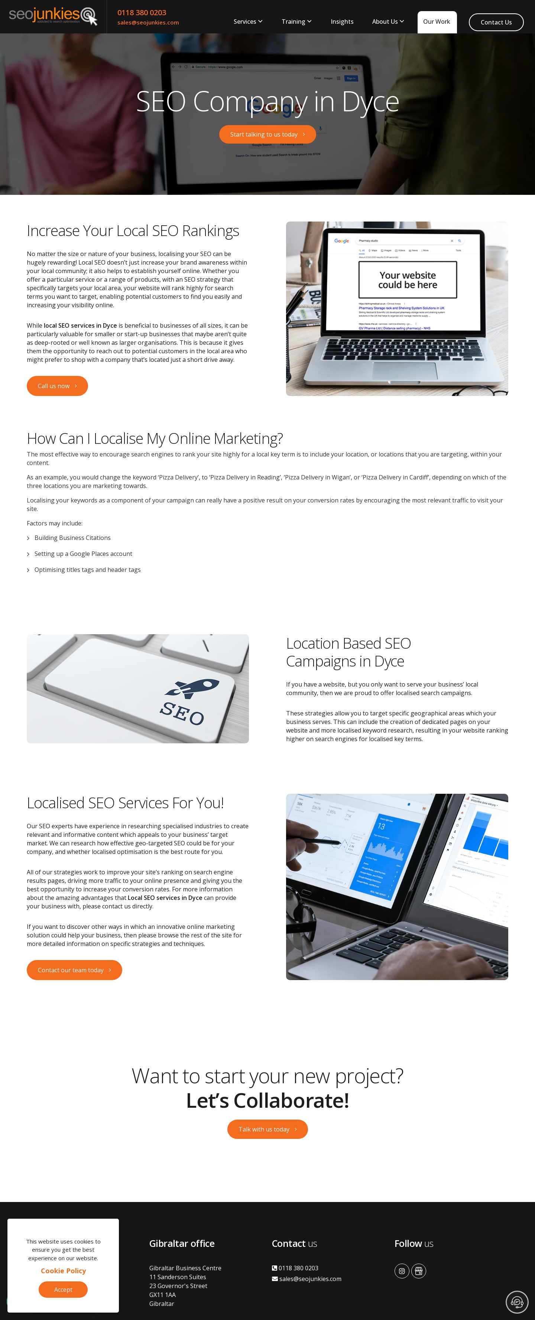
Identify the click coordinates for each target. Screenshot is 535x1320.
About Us (385, 21)
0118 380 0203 (141, 12)
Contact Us (496, 22)
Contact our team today (71, 970)
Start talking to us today (264, 134)
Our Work (436, 21)
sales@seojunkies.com (148, 22)
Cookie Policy (63, 1270)
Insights (342, 21)
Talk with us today (264, 1129)
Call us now (53, 386)
